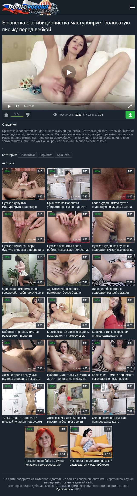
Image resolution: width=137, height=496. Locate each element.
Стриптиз (46, 155)
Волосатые (27, 155)
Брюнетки (63, 155)
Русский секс (65, 489)
